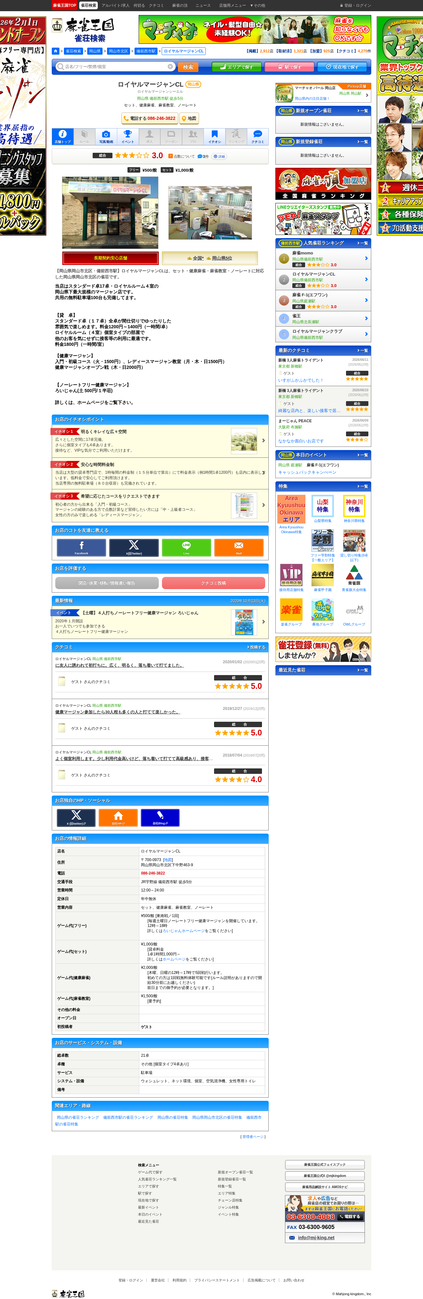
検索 (188, 67)
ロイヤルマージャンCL (151, 84)
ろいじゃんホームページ (184, 931)
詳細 (219, 156)
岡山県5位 (219, 258)
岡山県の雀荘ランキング (78, 1117)
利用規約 (180, 1280)
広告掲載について (262, 1280)
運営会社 (158, 1280)
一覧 (362, 111)
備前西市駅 (146, 51)
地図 (168, 860)
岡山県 (95, 51)
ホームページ (174, 959)
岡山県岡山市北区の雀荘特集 (217, 1117)
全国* (195, 258)
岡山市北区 (118, 51)
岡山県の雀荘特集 (173, 1117)
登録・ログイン (131, 1280)
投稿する (255, 647)
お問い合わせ (293, 1280)
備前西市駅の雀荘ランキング (128, 1117)
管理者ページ (253, 1137)
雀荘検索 (73, 51)
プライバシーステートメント (217, 1280)
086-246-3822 (153, 873)
